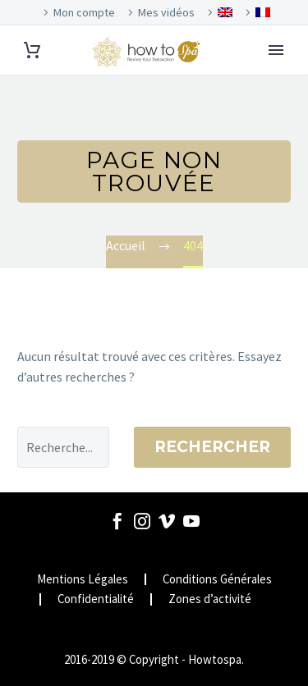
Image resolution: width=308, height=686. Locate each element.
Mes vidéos (166, 12)
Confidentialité (95, 599)
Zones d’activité (209, 599)
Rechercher (212, 446)
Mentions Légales (82, 580)
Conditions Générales (217, 580)
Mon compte (84, 12)
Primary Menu (276, 50)
